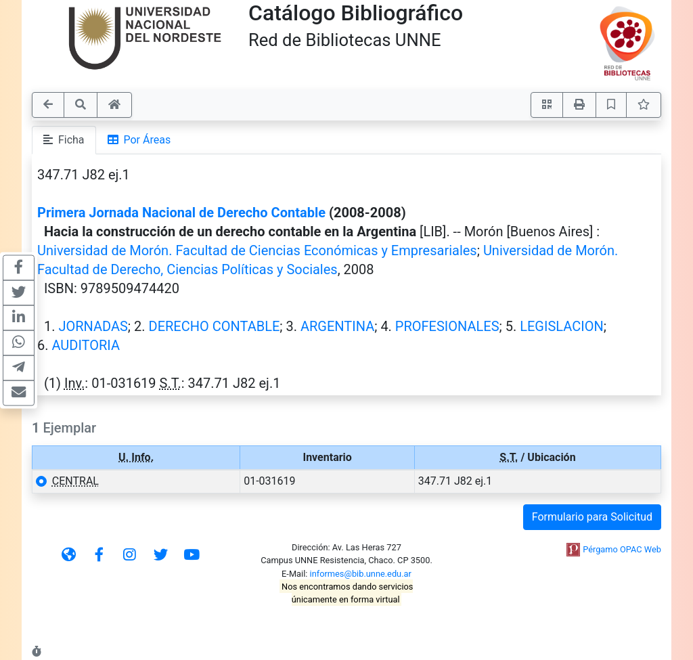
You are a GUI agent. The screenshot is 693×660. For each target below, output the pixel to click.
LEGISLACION (561, 326)
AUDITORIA (85, 345)
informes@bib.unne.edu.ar (360, 574)
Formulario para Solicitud (592, 516)
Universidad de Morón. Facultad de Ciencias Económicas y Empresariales (257, 250)
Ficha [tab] (64, 139)
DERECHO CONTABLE (214, 326)
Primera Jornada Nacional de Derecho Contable (181, 212)
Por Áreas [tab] (139, 139)
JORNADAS (92, 326)
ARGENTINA (337, 326)
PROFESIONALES (447, 326)
